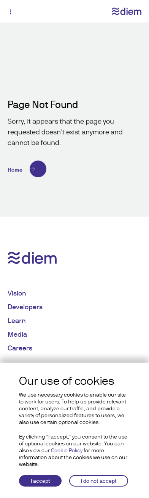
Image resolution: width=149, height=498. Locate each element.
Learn (17, 320)
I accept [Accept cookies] (40, 481)
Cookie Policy (66, 450)
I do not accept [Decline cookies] (99, 481)
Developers (25, 307)
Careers (20, 348)
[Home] (74, 168)
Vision (17, 293)
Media (17, 334)
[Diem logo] (126, 11)
